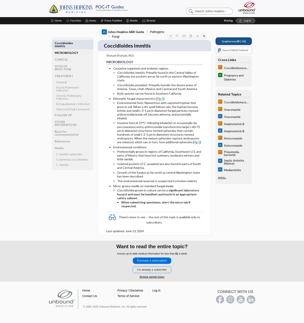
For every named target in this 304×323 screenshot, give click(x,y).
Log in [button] (156, 290)
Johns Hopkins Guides (101, 8)
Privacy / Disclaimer (130, 290)
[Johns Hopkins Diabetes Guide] (234, 77)
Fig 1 (160, 99)
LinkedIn (251, 300)
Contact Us (89, 296)
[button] (149, 20)
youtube (240, 300)
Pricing (228, 20)
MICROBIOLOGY (66, 43)
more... (222, 177)
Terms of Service (128, 296)
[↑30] (234, 41)
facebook (220, 300)
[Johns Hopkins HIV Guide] (234, 68)
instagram (230, 300)
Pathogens (157, 32)
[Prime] (111, 20)
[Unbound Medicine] (247, 7)
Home (86, 290)
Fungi (115, 36)
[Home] (56, 20)
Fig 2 (197, 142)
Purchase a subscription (152, 260)
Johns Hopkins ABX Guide (123, 31)
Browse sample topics (152, 277)
